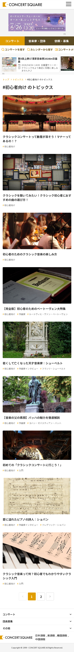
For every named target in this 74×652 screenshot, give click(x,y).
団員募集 (8, 621)
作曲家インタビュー (28, 368)
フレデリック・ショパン (54, 524)
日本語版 (40, 635)
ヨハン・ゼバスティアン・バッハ (45, 422)
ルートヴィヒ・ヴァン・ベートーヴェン (48, 314)
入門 (21, 470)
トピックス (18, 79)
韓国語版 (62, 635)
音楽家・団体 (37, 41)
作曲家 (22, 314)
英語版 (51, 635)
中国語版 (40, 639)
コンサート (12, 41)
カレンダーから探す (40, 49)
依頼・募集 (62, 41)
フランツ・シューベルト (54, 368)
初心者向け (9, 146)
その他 (6, 628)
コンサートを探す (13, 49)
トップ (6, 79)
